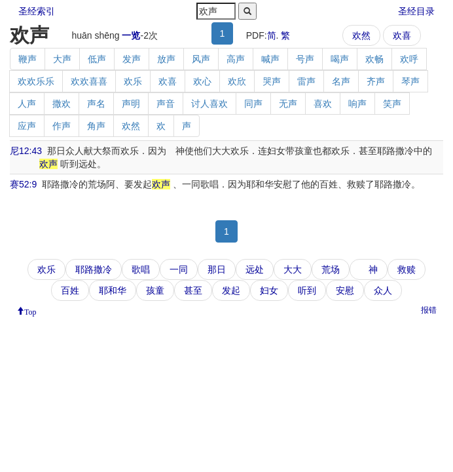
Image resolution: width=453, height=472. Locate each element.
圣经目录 (416, 11)
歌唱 (141, 269)
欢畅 (374, 59)
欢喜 (402, 35)
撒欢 (61, 103)
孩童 (155, 290)
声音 (165, 103)
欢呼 (409, 59)
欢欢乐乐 (36, 81)
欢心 (202, 81)
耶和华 (112, 290)
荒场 (330, 269)
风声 (201, 59)
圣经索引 (36, 11)
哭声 (272, 81)
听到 (307, 290)
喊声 (270, 59)
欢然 (361, 35)
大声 (62, 59)
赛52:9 (23, 184)
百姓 (70, 290)
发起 (231, 290)
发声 (131, 59)
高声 (235, 59)
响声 (357, 103)
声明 (131, 103)
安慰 (345, 290)
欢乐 (133, 81)
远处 (254, 269)
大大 (292, 269)
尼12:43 (26, 151)
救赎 (406, 269)
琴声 (410, 81)
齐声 (376, 81)
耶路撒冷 (93, 269)
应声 (27, 126)
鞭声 (27, 59)
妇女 (269, 290)
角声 (96, 126)
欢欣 (237, 81)
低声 (97, 59)
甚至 (193, 290)
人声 (27, 103)
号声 (305, 59)
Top (30, 310)
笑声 (392, 103)
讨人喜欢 (209, 103)
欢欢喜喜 (89, 81)
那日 (217, 269)
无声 (288, 103)
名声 (341, 81)
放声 (166, 59)
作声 (61, 126)
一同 (179, 269)
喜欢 (323, 103)
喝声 (340, 59)
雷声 (306, 81)
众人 (383, 290)
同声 (253, 103)
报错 (429, 310)
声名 (96, 103)
